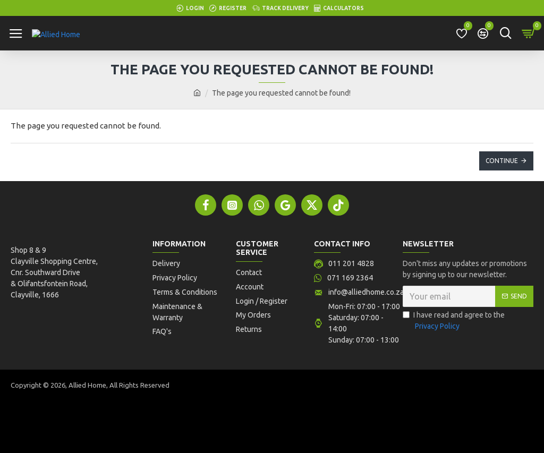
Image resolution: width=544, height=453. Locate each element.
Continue (502, 160)
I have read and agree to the (454, 321)
